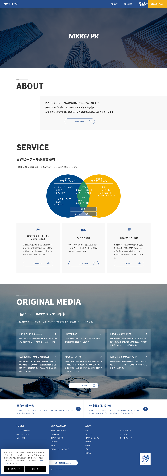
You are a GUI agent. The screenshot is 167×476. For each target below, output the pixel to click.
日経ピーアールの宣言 (92, 438)
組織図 (87, 445)
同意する (35, 469)
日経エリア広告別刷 (57, 438)
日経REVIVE (54, 442)
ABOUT (114, 4)
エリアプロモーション (23, 431)
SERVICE (128, 4)
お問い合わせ (158, 4)
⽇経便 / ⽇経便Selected (58, 431)
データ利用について (14, 469)
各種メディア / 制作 (22, 434)
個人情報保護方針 (125, 431)
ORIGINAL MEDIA (58, 425)
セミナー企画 (20, 438)
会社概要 (88, 442)
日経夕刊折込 (55, 434)
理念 (86, 431)
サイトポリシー (125, 434)
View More (79, 121)
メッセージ (88, 434)
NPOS (53, 445)
